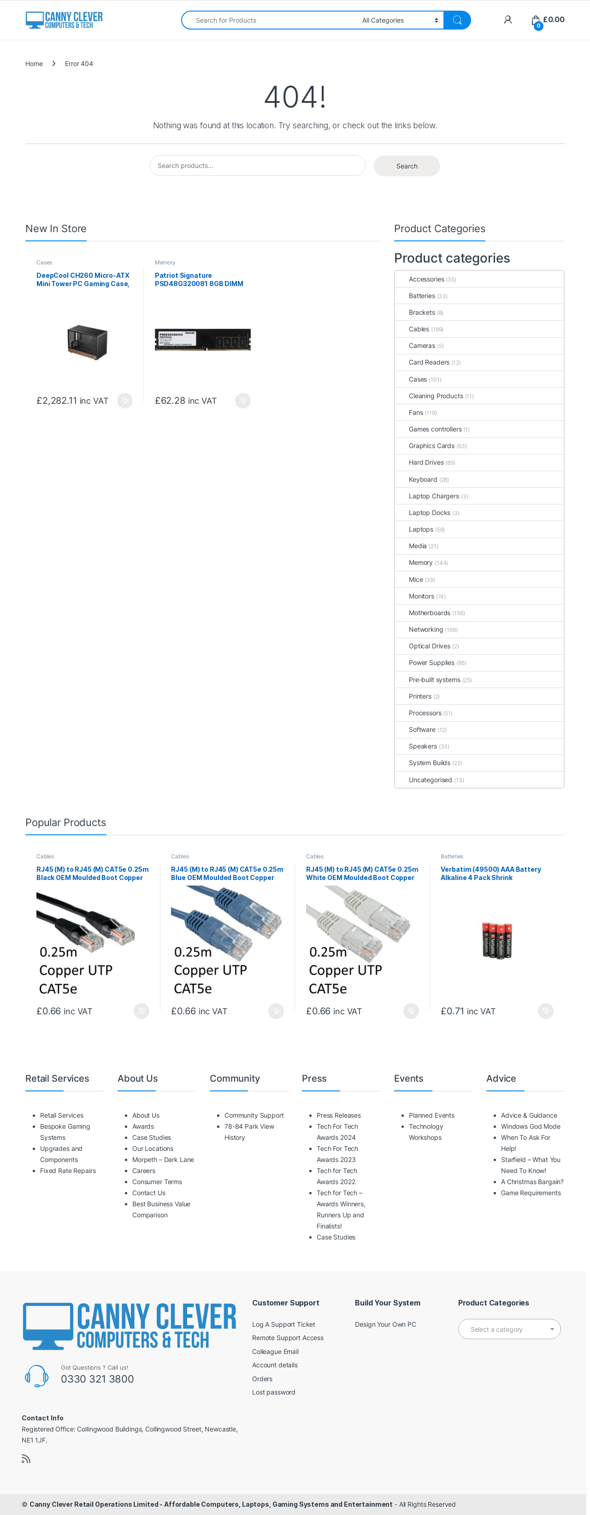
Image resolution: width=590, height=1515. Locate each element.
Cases (44, 262)
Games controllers (428, 429)
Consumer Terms (157, 1182)
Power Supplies (424, 662)
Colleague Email (275, 1351)
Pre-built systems (427, 679)
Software (415, 729)
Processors (418, 713)
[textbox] (509, 1329)
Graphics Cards (424, 445)
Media (411, 546)
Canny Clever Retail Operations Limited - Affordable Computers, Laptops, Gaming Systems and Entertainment (211, 1504)
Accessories (419, 279)
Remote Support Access (288, 1337)
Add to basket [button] (125, 401)
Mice (409, 579)
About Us (145, 1115)
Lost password (273, 1392)
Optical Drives (422, 646)
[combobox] (269, 20)
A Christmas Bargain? (532, 1182)
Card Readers (422, 362)
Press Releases (339, 1115)
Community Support (254, 1115)
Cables (412, 329)
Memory (165, 262)
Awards (143, 1126)
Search (407, 166)
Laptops (414, 529)
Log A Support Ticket (283, 1324)
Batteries (415, 295)
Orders (262, 1379)
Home (33, 63)
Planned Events (431, 1115)
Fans (409, 412)
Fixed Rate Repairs (67, 1170)
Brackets (415, 312)
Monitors (414, 596)
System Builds (422, 762)
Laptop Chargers (427, 496)
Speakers (416, 746)
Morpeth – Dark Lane (163, 1159)
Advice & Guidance (529, 1115)
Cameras (415, 345)
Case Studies (151, 1137)
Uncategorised (423, 780)
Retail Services (61, 1115)
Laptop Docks (422, 512)
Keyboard (416, 479)
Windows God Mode (530, 1126)
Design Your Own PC (385, 1324)
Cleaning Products (429, 396)
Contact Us (148, 1193)
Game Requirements (531, 1193)
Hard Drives (419, 462)
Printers (413, 696)
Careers (143, 1170)
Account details (275, 1365)
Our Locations (152, 1148)
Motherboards (422, 613)
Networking (419, 629)
